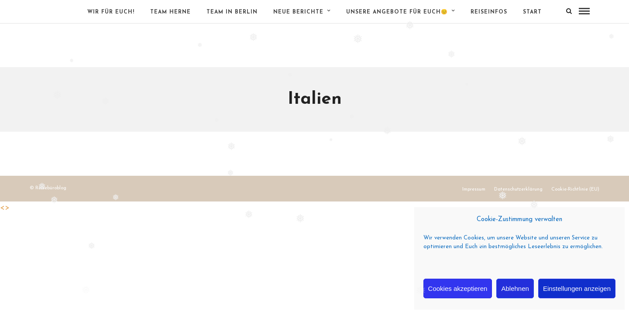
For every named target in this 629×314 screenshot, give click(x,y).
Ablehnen (515, 288)
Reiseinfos (489, 12)
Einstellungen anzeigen (577, 288)
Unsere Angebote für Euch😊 (397, 12)
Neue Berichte (298, 12)
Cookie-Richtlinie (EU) (575, 189)
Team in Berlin (232, 12)
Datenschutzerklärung (518, 189)
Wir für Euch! (110, 12)
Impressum (473, 189)
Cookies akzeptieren (458, 288)
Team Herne (170, 12)
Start (532, 12)
